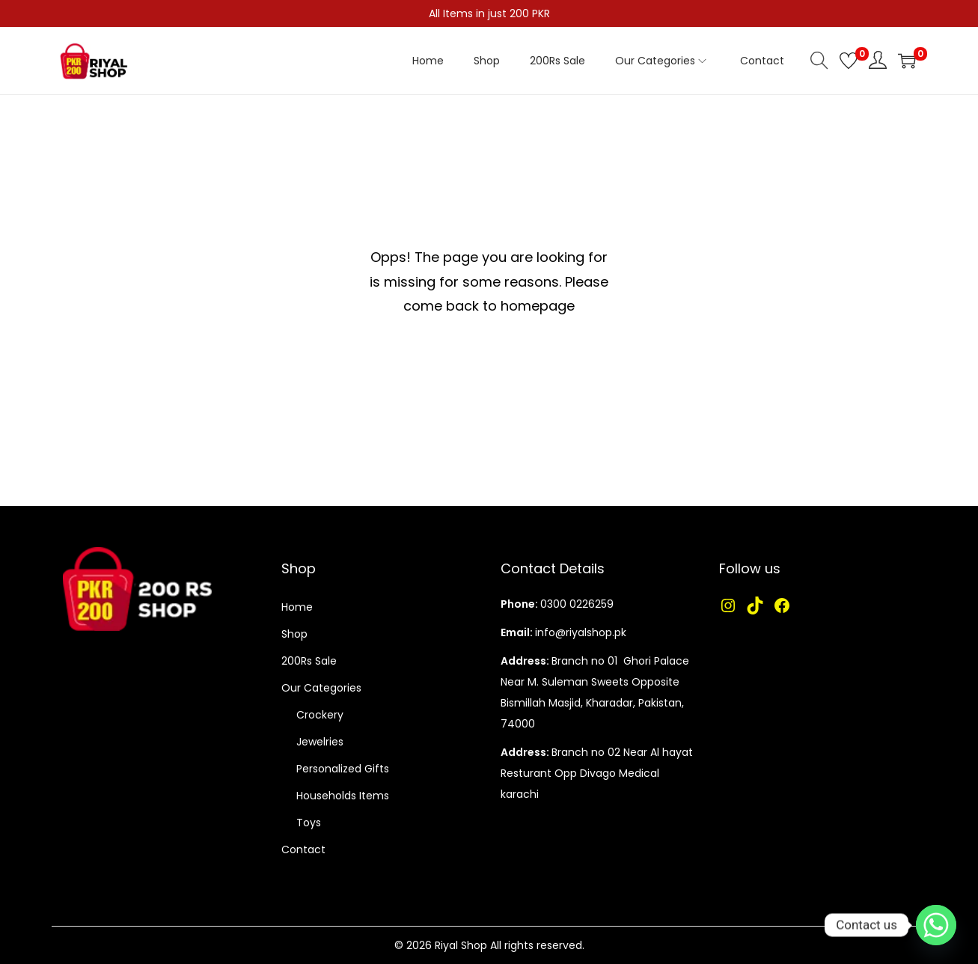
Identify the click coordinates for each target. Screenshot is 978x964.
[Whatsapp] (936, 925)
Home (297, 607)
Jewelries (319, 741)
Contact (303, 849)
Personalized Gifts (342, 768)
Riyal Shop (461, 945)
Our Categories (321, 687)
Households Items (342, 795)
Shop (294, 633)
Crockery (319, 714)
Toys (308, 822)
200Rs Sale (309, 660)
